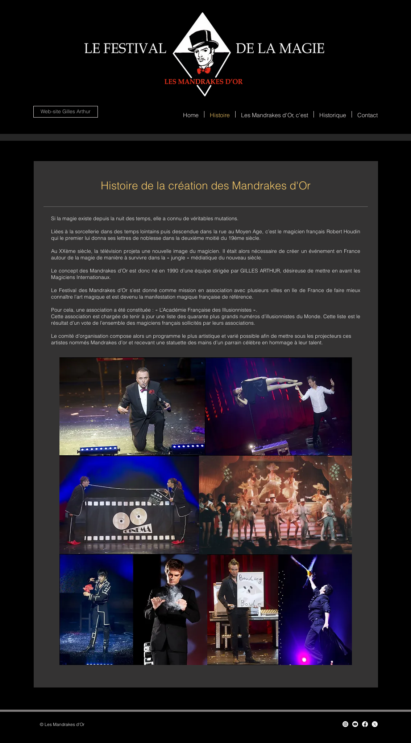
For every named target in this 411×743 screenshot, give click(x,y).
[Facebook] (365, 724)
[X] (375, 724)
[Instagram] (345, 724)
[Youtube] (355, 724)
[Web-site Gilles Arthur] (65, 112)
